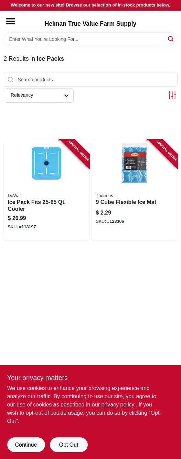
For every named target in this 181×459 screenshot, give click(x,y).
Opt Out (68, 445)
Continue (26, 445)
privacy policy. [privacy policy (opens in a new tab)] (118, 405)
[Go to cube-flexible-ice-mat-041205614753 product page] (135, 190)
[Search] (171, 38)
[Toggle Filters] (172, 95)
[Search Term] (91, 39)
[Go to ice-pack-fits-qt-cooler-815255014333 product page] (46, 190)
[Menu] (10, 21)
